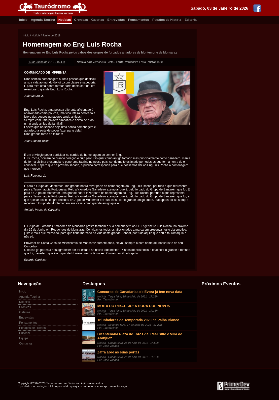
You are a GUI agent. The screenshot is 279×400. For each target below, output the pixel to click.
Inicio (23, 20)
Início (26, 35)
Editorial (191, 20)
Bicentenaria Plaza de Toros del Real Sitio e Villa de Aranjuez (139, 336)
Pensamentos (138, 20)
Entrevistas (116, 20)
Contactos (26, 343)
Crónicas (81, 20)
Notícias (64, 20)
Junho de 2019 (51, 35)
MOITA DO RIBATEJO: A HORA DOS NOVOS (133, 306)
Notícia (36, 35)
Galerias (97, 20)
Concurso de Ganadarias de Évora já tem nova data (139, 292)
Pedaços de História (32, 328)
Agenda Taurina (43, 20)
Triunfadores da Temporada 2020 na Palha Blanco (138, 320)
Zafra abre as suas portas (118, 352)
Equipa (23, 338)
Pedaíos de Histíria (166, 20)
